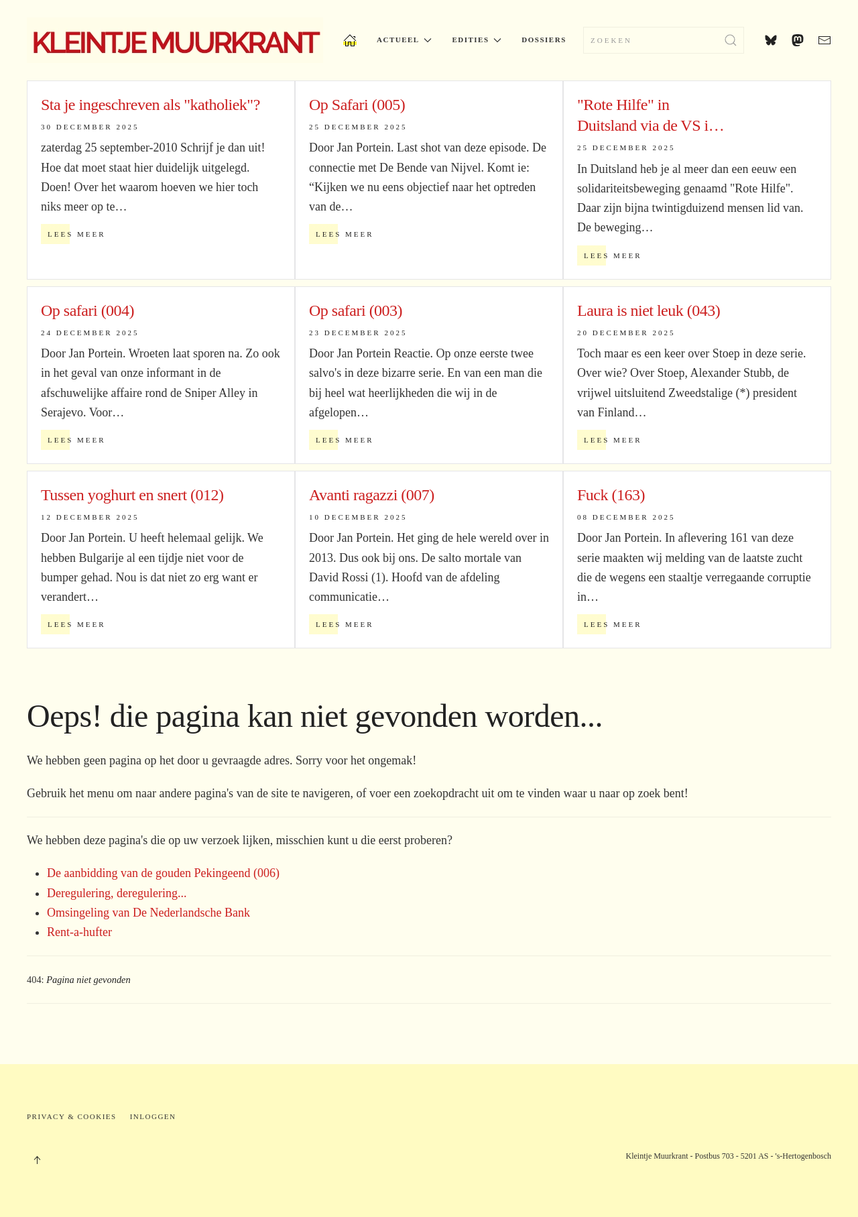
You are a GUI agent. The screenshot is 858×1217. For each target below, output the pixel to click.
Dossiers (544, 40)
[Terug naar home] (175, 40)
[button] (37, 1160)
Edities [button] (476, 40)
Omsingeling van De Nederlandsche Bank (148, 912)
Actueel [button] (404, 40)
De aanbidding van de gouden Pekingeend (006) (163, 873)
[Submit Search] (730, 40)
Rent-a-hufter (79, 932)
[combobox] (663, 40)
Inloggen (153, 1116)
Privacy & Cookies (72, 1116)
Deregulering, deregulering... (116, 893)
